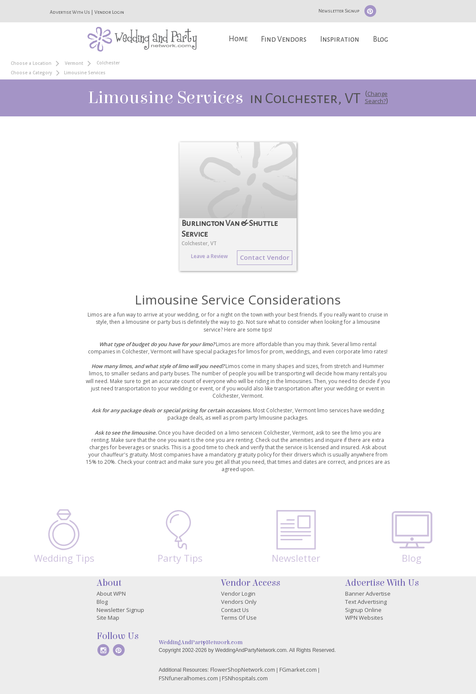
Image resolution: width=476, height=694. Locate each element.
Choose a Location (31, 63)
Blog (380, 39)
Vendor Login (109, 12)
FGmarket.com (298, 669)
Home (238, 39)
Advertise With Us (70, 12)
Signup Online (363, 610)
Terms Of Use (239, 617)
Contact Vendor (264, 257)
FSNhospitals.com (245, 678)
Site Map (108, 617)
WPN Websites (364, 617)
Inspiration (339, 39)
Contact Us (235, 610)
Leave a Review (209, 256)
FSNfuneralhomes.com (188, 678)
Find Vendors (283, 39)
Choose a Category (31, 73)
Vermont (74, 63)
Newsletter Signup (338, 10)
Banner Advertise (368, 593)
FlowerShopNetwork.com (242, 669)
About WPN (111, 593)
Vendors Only (239, 602)
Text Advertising (366, 602)
